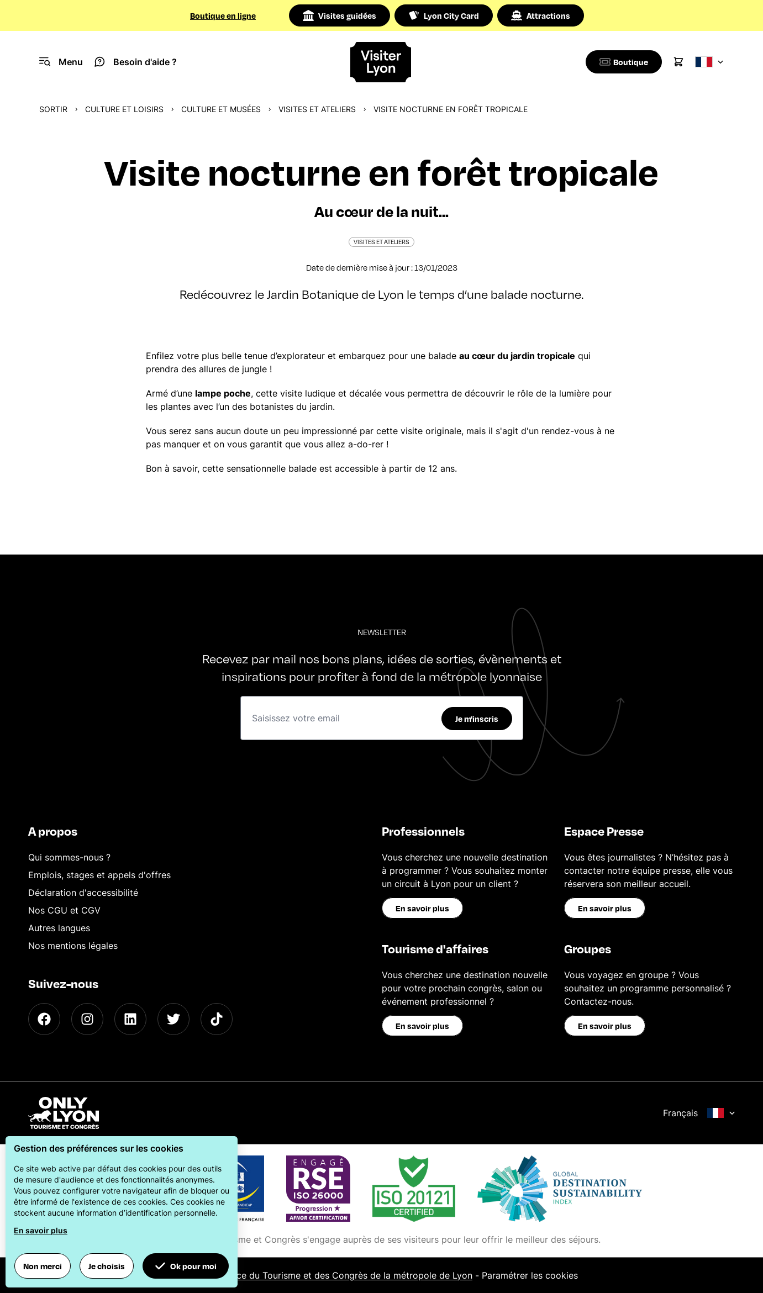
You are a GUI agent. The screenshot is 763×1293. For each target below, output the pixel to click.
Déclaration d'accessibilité (83, 892)
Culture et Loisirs (124, 109)
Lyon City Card (443, 15)
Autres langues (59, 927)
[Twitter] (173, 1019)
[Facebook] (44, 1019)
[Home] (381, 62)
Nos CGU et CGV (64, 910)
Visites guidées (339, 15)
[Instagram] (87, 1019)
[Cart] (678, 61)
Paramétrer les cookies (530, 1275)
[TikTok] (217, 1019)
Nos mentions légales (73, 945)
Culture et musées (221, 109)
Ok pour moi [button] (186, 1265)
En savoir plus (422, 908)
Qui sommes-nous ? (69, 857)
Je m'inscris (476, 718)
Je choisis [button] (106, 1265)
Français (699, 1112)
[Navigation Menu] (61, 61)
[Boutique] (622, 61)
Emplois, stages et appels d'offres (99, 874)
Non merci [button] (42, 1265)
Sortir (53, 109)
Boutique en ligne (223, 15)
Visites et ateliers (317, 109)
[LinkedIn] (130, 1019)
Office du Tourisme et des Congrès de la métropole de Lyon (346, 1275)
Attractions (540, 15)
